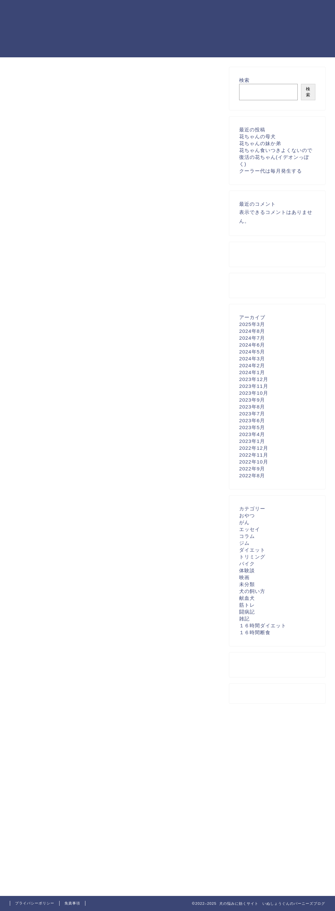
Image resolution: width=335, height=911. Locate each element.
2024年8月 (252, 331)
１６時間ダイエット (262, 625)
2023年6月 (252, 420)
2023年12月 (253, 379)
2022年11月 (253, 455)
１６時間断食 (255, 632)
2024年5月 (252, 351)
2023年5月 (252, 427)
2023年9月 (252, 400)
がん (244, 522)
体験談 (247, 570)
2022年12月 (253, 448)
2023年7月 (252, 413)
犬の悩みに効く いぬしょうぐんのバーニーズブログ (29, 28)
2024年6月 (252, 345)
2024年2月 (252, 365)
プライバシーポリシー (37, 77)
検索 (244, 80)
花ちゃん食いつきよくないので (275, 150)
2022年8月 (252, 475)
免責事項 (72, 903)
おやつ (247, 515)
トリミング (252, 557)
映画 (244, 577)
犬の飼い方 (252, 591)
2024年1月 (252, 372)
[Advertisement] (61, 241)
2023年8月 (252, 406)
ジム (244, 543)
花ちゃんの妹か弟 (260, 143)
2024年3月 (252, 358)
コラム (247, 536)
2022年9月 (252, 468)
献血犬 (247, 598)
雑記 (244, 618)
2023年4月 (252, 434)
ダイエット (252, 550)
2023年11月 (253, 386)
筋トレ (247, 605)
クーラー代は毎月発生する (270, 171)
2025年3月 (252, 324)
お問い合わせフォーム (37, 70)
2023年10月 (253, 393)
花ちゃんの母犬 (257, 136)
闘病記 (247, 612)
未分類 (247, 584)
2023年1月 (252, 441)
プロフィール (26, 84)
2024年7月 (252, 338)
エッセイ (249, 529)
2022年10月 (253, 462)
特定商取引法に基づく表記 (43, 91)
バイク (247, 563)
